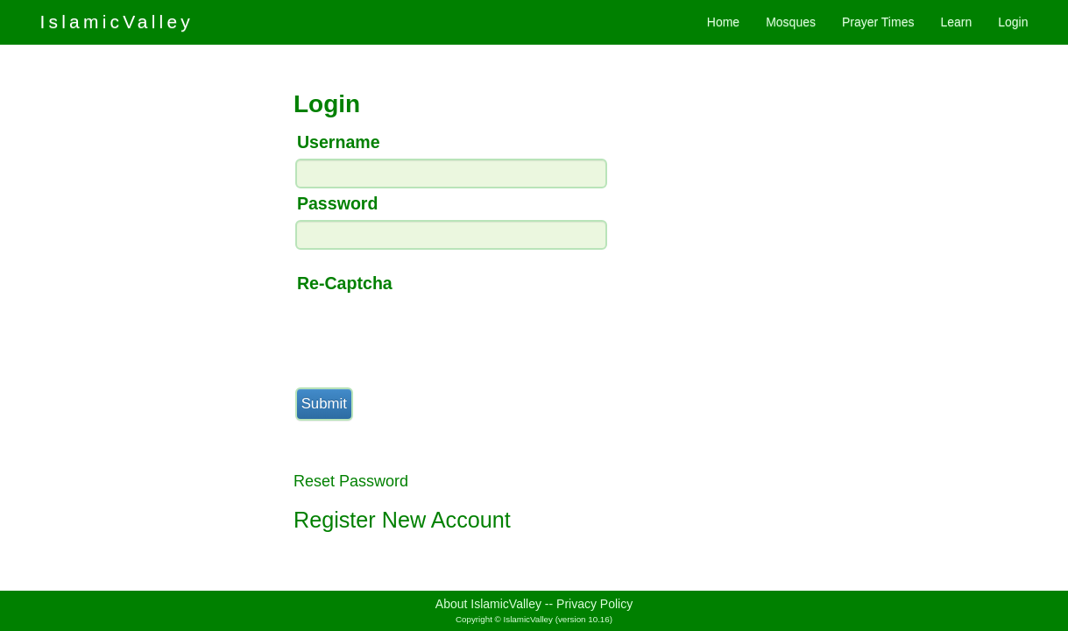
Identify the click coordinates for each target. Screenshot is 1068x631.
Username (338, 142)
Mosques (791, 22)
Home (723, 22)
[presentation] (427, 334)
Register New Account (402, 519)
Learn (956, 22)
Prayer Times (878, 22)
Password (337, 203)
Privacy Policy (594, 604)
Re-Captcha (345, 283)
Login (1013, 22)
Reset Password (351, 481)
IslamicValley (116, 21)
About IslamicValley (488, 604)
